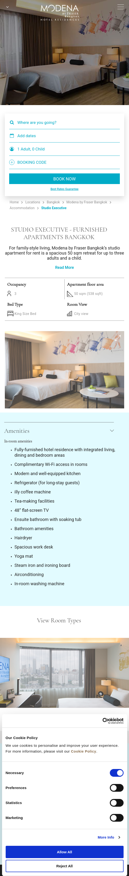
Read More (64, 267)
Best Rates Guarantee (64, 189)
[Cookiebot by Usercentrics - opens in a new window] (102, 721)
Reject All (64, 866)
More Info (106, 837)
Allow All (64, 852)
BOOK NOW (64, 178)
